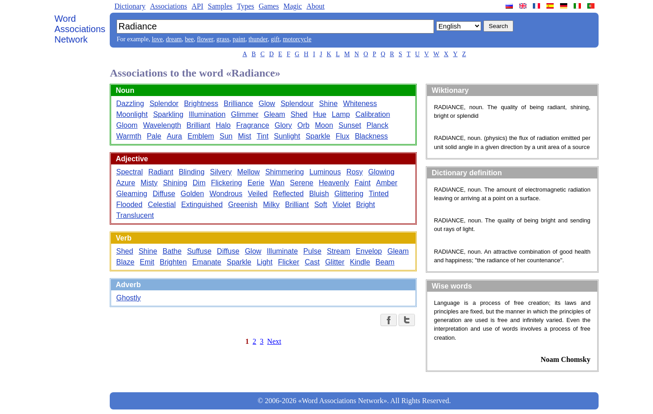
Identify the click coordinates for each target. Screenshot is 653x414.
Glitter (335, 262)
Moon (324, 125)
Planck (377, 125)
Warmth (128, 136)
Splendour (297, 103)
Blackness (371, 136)
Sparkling (168, 114)
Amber (386, 183)
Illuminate (282, 251)
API (197, 6)
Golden (192, 193)
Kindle (360, 262)
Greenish (243, 204)
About (316, 6)
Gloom (126, 125)
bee (189, 39)
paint (239, 39)
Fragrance (252, 125)
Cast (312, 262)
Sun (225, 136)
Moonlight (131, 114)
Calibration (373, 114)
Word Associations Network (79, 29)
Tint (262, 136)
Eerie (256, 183)
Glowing (381, 172)
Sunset (350, 125)
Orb (303, 125)
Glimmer (244, 114)
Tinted (379, 193)
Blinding (192, 172)
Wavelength (162, 125)
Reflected (288, 193)
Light (265, 262)
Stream (339, 251)
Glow (266, 103)
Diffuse (164, 193)
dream (174, 39)
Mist (244, 136)
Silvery (221, 172)
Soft (320, 204)
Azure (125, 183)
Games (268, 6)
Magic (292, 6)
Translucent (135, 215)
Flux (342, 136)
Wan (277, 183)
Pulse (312, 251)
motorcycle (297, 39)
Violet (341, 204)
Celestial (161, 204)
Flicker (288, 262)
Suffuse (199, 251)
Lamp (341, 114)
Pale (154, 136)
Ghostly (128, 298)
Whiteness (360, 103)
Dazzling (130, 103)
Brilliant (198, 125)
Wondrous (226, 193)
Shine (328, 103)
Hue (319, 114)
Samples (220, 6)
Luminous (325, 172)
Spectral (129, 172)
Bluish (319, 193)
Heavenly (334, 183)
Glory (283, 125)
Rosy (354, 172)
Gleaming (131, 193)
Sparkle (318, 136)
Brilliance (238, 103)
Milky (271, 204)
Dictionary (129, 6)
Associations (168, 6)
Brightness (201, 103)
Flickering (226, 183)
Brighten (173, 262)
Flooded (129, 204)
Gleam (274, 114)
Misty (149, 183)
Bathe (172, 251)
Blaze (125, 262)
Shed (299, 114)
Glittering (348, 193)
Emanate (206, 262)
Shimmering (284, 172)
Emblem (201, 136)
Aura (174, 136)
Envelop (369, 251)
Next (274, 341)
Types (245, 6)
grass (222, 39)
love (157, 39)
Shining (175, 183)
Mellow (248, 172)
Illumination (207, 114)
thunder (258, 39)
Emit (147, 262)
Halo (223, 125)
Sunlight (287, 136)
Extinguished (202, 204)
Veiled (258, 193)
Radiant (160, 172)
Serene (301, 183)
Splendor (164, 103)
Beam (385, 262)
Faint (363, 183)
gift (275, 39)
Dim (199, 183)
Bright (365, 204)
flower (205, 39)
